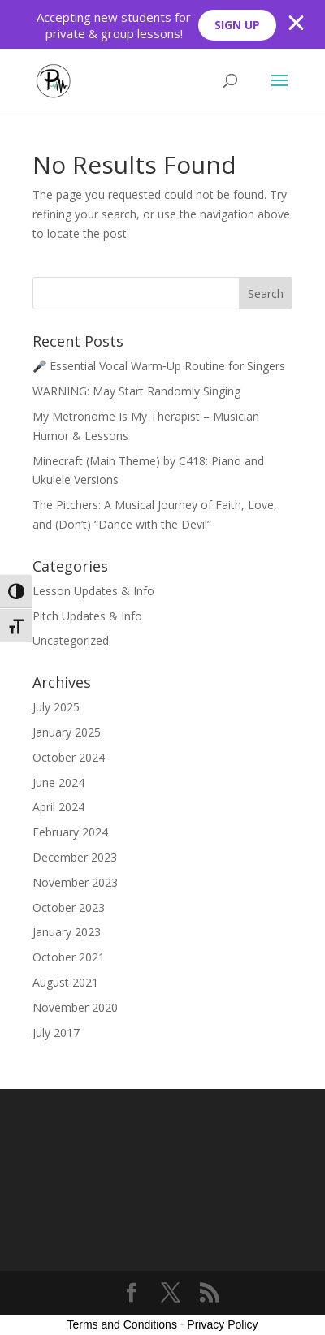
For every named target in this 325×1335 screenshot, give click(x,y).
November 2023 (75, 882)
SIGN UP (237, 24)
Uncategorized (70, 640)
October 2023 (68, 907)
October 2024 (68, 757)
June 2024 (58, 782)
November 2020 (75, 1007)
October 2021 (68, 957)
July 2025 (56, 707)
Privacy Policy (222, 1324)
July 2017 (56, 1032)
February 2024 (70, 832)
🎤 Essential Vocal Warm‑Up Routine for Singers (158, 366)
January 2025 (66, 732)
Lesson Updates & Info (93, 590)
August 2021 (65, 982)
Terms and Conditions (122, 1324)
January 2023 (66, 932)
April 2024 (58, 806)
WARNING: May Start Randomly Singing (136, 391)
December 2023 (74, 857)
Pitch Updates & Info (87, 616)
